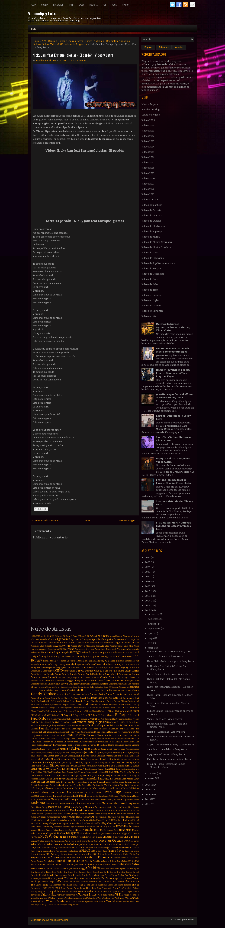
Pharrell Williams (124, 847)
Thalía (57, 881)
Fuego (124, 732)
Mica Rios (72, 820)
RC (48, 854)
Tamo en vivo (94, 878)
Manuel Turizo (93, 803)
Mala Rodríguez (109, 799)
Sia (102, 868)
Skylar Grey (73, 872)
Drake (75, 708)
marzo (151, 648)
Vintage (79, 898)
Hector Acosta (37, 745)
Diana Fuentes (42, 704)
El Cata (95, 711)
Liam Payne (74, 785)
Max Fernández (101, 817)
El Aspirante (69, 711)
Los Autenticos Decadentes (60, 788)
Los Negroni (46, 792)
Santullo (62, 864)
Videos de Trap (150, 289)
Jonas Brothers (59, 759)
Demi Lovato (76, 701)
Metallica (63, 820)
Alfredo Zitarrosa (78, 646)
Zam (32, 905)
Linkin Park (118, 785)
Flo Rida (43, 731)
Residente (105, 854)
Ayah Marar (49, 656)
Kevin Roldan (121, 769)
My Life (111, 826)
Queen (42, 854)
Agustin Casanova (114, 639)
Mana (62, 803)
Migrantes (55, 823)
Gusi (51, 742)
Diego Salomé (85, 704)
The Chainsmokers (106, 881)
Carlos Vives (55, 677)
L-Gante (100, 772)
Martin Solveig (101, 814)
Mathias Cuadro (39, 817)
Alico (98, 646)
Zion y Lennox (47, 904)
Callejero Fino (110, 671)
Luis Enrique (55, 796)
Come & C (107, 687)
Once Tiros (118, 837)
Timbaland (118, 885)
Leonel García (49, 785)
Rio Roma (115, 857)
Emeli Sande (36, 722)
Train (115, 888)
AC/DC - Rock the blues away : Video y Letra (170, 744)
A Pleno (74, 636)
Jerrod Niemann (114, 753)
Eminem (80, 722)
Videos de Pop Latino (153, 258)
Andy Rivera (106, 649)
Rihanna (103, 857)
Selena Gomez (46, 868)
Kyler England (67, 772)
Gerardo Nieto (95, 735)
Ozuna (117, 840)
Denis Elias (90, 701)
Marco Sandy (41, 807)
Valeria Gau (48, 894)
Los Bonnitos (81, 788)
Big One (58, 664)
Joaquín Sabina (96, 756)
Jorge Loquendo (87, 759)
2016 (148, 605)
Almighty (114, 646)
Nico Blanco (86, 833)
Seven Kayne (66, 868)
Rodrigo (40, 861)
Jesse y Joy (127, 752)
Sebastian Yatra (128, 864)
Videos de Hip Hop (152, 231)
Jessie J (136, 753)
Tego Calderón (42, 881)
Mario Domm (133, 807)
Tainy (75, 878)
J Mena (86, 749)
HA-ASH (112, 742)
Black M (90, 664)
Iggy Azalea (119, 745)
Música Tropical (150, 104)
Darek (76, 698)
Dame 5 (110, 694)
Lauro (40, 785)
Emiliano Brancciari (66, 722)
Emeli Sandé (46, 722)
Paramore (105, 844)
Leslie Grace (62, 785)
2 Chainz (58, 636)
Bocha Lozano (127, 664)
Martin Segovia (86, 813)
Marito (39, 810)
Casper (70, 677)
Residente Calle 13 (121, 854)
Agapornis (63, 639)
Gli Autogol (65, 739)
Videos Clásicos (150, 199)
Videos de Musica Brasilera (156, 247)
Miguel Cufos (68, 823)
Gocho (84, 738)
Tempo (51, 881)
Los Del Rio (130, 788)
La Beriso (125, 772)
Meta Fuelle (54, 820)
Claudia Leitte (66, 687)
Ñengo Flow (73, 904)
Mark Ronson (62, 810)
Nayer (96, 830)
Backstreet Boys (124, 656)
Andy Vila (116, 649)
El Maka (35, 715)
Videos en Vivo (149, 316)
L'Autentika (91, 772)
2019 (148, 591)
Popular (148, 47)
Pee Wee (101, 848)
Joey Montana (110, 756)
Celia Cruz (95, 677)
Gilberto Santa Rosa (46, 739)
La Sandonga (102, 778)
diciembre (153, 614)
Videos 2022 (148, 189)
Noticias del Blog (150, 109)
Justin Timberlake (68, 766)
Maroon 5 (104, 810)
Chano (40, 680)
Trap (71, 4)
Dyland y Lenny (108, 708)
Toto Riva (96, 888)
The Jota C (120, 881)
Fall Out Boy (127, 725)
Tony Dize (85, 888)
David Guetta (113, 697)
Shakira (93, 868)
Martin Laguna (43, 814)
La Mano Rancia (119, 775)
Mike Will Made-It (82, 823)
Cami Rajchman (38, 674)
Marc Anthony (123, 803)
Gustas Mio (58, 742)
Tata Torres (127, 878)
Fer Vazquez (113, 729)
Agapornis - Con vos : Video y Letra (166, 754)
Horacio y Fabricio (89, 745)
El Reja (121, 715)
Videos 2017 (148, 162)
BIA (69, 656)
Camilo (73, 674)
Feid (74, 729)
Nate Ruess (69, 830)
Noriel (82, 837)
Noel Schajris (70, 836)
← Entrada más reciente (45, 520)
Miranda (118, 823)
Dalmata (85, 694)
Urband (82, 891)
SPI (129, 861)
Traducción (107, 888)
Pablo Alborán (38, 844)
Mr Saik (96, 827)
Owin (95, 841)
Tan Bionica (107, 878)
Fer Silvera (103, 729)
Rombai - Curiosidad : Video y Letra (166, 731)
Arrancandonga (97, 652)
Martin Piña (56, 813)
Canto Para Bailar (101, 674)
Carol (64, 677)
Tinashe (127, 885)
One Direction (131, 836)
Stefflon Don (123, 875)
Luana (98, 792)
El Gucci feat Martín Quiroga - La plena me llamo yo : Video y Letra (174, 525)
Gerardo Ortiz (110, 735)
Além (131, 646)
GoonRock (110, 739)
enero (151, 778)
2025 (148, 562)
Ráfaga (125, 861)
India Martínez (38, 749)
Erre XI (120, 722)
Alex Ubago (114, 642)
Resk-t (136, 854)
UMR (58, 891)
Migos (47, 823)
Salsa (81, 4)
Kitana (54, 772)
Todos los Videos (151, 114)
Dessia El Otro (121, 701)
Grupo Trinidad (42, 742)
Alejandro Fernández (48, 642)
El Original (66, 715)
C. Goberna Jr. (46, 671)
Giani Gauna (123, 735)
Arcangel (75, 652)
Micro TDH (40, 823)
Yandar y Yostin (98, 901)
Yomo (131, 901)
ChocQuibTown (131, 680)
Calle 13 (98, 670)
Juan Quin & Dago (64, 762)
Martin (129, 810)
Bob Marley (115, 664)
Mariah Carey (77, 807)
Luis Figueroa (67, 796)
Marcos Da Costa (59, 807)
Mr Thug (103, 827)
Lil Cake (82, 785)
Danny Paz (69, 698)
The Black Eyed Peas (88, 881)
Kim (49, 772)
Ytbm (136, 901)
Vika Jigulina (70, 898)
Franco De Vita (68, 732)
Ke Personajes (70, 769)
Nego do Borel (112, 830)
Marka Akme (78, 810)
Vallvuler (61, 895)
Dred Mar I (82, 708)
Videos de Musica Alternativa (157, 242)
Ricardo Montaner (70, 857)
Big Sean (66, 664)
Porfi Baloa (102, 851)
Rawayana (72, 854)
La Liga (108, 775)
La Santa (115, 779)
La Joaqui (74, 775)
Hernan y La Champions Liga (57, 745)
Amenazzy (42, 649)
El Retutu (132, 715)
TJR (71, 878)
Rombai (60, 861)
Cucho (89, 690)
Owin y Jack (105, 841)
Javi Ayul (54, 753)
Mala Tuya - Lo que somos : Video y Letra (169, 759)
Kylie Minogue (80, 772)
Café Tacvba (69, 671)
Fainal (118, 725)
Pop (105, 4)
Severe (75, 868)
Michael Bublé (108, 820)
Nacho (128, 826)
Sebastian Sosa (95, 864)
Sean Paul (84, 864)
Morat (89, 826)
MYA (120, 796)
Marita (33, 810)
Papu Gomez (94, 844)
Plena (33, 4)
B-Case (65, 656)
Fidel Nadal (129, 729)
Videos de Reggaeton (76, 44)
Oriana (34, 841)
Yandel (110, 901)
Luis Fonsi (79, 795)
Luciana (35, 796)
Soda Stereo (110, 872)
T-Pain (61, 878)
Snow (100, 872)
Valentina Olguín (125, 891)
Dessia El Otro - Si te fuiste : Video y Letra (169, 651)
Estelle (125, 722)
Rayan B (81, 854)
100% (33, 636)
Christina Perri (115, 684)
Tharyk (65, 881)
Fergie (122, 729)
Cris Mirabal (40, 690)
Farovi (35, 729)
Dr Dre (60, 708)
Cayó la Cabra (78, 677)
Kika (45, 772)
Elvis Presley (133, 719)
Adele (44, 639)
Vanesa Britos (87, 894)
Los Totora (88, 792)
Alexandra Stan (37, 646)
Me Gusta (35, 820)
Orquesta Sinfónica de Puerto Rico (59, 841)
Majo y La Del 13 (61, 799)
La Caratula (134, 772)
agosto (152, 633)
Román (88, 861)
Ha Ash (119, 742)
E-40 (118, 708)
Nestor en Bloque (44, 833)
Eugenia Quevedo (54, 725)
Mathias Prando (53, 817)
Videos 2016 (148, 157)
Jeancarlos (79, 753)
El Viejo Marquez (80, 719)
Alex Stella (104, 642)
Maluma (38, 803)
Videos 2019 (148, 173)
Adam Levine (36, 639)
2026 (148, 557)
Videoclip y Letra (42, 13)
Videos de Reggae (151, 268)
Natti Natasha (84, 829)
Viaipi (126, 895)
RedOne (89, 854)
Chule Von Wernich (130, 684)
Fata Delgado (55, 729)
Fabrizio (111, 725)
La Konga (89, 775)
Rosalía (106, 861)
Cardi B (114, 674)
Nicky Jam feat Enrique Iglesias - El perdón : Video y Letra (73, 55)
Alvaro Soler (123, 646)
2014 (148, 785)
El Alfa (45, 711)
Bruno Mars (90, 667)
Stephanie (134, 875)
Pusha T (34, 854)
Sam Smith (46, 864)
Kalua (89, 766)
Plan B (94, 851)
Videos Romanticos (152, 205)
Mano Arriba (73, 803)
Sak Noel (135, 861)
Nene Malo (125, 830)
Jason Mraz (46, 753)
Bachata (93, 4)
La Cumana (46, 775)
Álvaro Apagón (61, 905)
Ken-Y (82, 769)
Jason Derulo (36, 753)
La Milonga (132, 775)
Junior (38, 766)
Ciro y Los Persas (53, 687)
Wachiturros (108, 898)
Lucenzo (135, 792)
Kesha (111, 769)
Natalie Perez (58, 830)
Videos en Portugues (152, 311)
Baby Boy (85, 656)
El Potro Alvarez (106, 715)
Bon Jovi (35, 667)
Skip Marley (57, 872)
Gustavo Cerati (71, 742)
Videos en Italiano (151, 305)
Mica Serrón (84, 820)
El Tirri (58, 719)
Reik (96, 854)
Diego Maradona (68, 704)
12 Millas (39, 636)
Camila (50, 674)
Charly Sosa (80, 680)
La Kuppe (99, 775)
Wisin (41, 901)
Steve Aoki (45, 878)
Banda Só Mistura (68, 661)
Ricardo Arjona (49, 857)
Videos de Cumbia (151, 220)
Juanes (77, 762)
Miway (49, 826)
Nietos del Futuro (113, 833)
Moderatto (58, 827)
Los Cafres (93, 788)
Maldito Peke (133, 799)
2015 (44, 41)
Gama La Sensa (49, 735)
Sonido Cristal (38, 875)
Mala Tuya (122, 799)
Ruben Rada (115, 861)
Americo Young (65, 649)
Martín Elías (133, 813)
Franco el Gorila (93, 732)
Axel (41, 656)
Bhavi (51, 664)
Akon (127, 639)
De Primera (55, 701)
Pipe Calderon (61, 851)
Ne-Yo (103, 830)
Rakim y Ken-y (59, 854)
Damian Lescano (124, 694)
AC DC (86, 636)
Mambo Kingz (52, 803)
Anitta (41, 652)
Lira (127, 785)
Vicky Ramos (37, 898)
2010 (148, 804)
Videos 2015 (56, 44)
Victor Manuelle (57, 898)
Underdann (74, 891)
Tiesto (110, 885)
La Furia (65, 775)
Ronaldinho (98, 861)
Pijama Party (49, 851)
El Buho (88, 711)
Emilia (55, 722)
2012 (147, 794)
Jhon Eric (59, 756)
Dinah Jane (99, 704)
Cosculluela (133, 687)
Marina (124, 807)
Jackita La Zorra (98, 749)
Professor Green (132, 851)
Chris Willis (85, 684)
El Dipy (111, 711)
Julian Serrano (112, 762)
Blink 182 (98, 664)
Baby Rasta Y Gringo (99, 656)
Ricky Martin (89, 857)
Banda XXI (82, 661)
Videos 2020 (148, 178)
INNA (99, 745)
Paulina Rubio (64, 847)
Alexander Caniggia (129, 642)
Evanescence (77, 725)
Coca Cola (89, 687)
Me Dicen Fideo (132, 817)
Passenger (134, 844)
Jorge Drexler (74, 759)
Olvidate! (107, 836)
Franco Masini (81, 732)
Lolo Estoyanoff (39, 788)
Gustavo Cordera (87, 742)
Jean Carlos (70, 753)
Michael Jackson (123, 820)
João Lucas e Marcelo (125, 759)
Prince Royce (116, 850)
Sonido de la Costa (78, 875)
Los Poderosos (77, 792)
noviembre (154, 619)
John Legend (129, 756)
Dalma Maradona (74, 694)
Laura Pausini (125, 782)
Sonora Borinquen (96, 875)
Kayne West (56, 769)
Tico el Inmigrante (99, 885)
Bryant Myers (115, 667)
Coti (32, 690)
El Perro (84, 715)
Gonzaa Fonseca (97, 738)
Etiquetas (164, 47)
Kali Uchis (82, 766)
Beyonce (44, 664)
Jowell (97, 759)
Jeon (105, 753)
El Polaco (93, 715)
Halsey (125, 742)
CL (53, 671)
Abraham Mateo (131, 636)
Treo (121, 888)
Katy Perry (43, 769)
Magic (36, 799)
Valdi (105, 891)
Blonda (106, 664)
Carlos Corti (43, 677)
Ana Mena (90, 649)
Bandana (93, 661)
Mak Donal (90, 799)
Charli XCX (49, 681)
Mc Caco (121, 817)
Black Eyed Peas (79, 664)
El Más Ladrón (54, 715)
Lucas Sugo (111, 792)
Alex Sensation (92, 642)
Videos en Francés (152, 295)
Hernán (76, 745)
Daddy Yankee (43, 694)
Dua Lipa (91, 708)
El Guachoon (121, 711)
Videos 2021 (148, 183)
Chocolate (35, 684)
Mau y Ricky (82, 817)
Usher (90, 891)
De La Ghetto (43, 701)
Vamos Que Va (71, 895)
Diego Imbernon (55, 704)
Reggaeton (58, 4)
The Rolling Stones (70, 885)
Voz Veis (97, 898)
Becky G (102, 660)
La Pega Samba (77, 779)
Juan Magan (49, 762)
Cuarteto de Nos (76, 690)
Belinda (111, 661)
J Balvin (75, 748)
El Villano (92, 719)
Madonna (128, 796)
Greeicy (118, 739)
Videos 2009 (148, 120)
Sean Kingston (72, 864)
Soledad (121, 872)
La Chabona (36, 775)
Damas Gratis (97, 694)
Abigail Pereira (116, 636)
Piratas (71, 851)
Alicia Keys (90, 646)
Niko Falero (133, 833)
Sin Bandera (36, 872)
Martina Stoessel (117, 813)
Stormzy (53, 878)
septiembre (154, 628)
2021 (147, 581)
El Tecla (52, 719)
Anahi (97, 649)
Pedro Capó (92, 847)
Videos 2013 (148, 141)
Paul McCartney (49, 847)
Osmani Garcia (86, 841)
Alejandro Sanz (67, 642)
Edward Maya (36, 711)
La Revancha (88, 779)
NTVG (120, 826)
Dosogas (52, 707)
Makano (99, 799)
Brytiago (125, 667)
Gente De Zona (76, 735)
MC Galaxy (113, 796)
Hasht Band (134, 742)
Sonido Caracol (132, 872)
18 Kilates (49, 636)
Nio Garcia (35, 837)
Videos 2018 (148, 167)
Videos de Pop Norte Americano (159, 263)
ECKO (123, 707)
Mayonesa (112, 817)
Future (130, 732)
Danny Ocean (57, 698)
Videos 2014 (148, 146)
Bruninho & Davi (76, 667)
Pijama (39, 851)
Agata (88, 639)
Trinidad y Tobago (131, 888)
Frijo (119, 732)
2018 (148, 596)
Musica (88, 41)
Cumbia (44, 4)
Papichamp (82, 844)
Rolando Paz (49, 861)
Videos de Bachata (151, 210)
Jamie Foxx (125, 749)
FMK (85, 725)
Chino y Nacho (113, 680)
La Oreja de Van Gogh (60, 779)
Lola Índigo (134, 785)
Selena (34, 868)
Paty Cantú (36, 847)
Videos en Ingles (150, 300)
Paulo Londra (78, 847)
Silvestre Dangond (117, 868)
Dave (89, 698)
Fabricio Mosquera (97, 725)
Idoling (111, 745)
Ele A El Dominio (105, 719)
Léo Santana (98, 796)
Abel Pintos (104, 636)
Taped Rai (118, 878)
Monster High (68, 827)
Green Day (126, 739)
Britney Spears (60, 667)
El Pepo (76, 715)
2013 (147, 789)
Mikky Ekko (95, 823)
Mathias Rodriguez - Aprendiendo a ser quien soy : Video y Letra (173, 327)
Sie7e (106, 868)
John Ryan (42, 759)
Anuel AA (50, 652)
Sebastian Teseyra (110, 864)
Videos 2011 (148, 130)
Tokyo (63, 888)
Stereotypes (36, 878)
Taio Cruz (83, 878)
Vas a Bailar (103, 895)
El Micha (43, 715)
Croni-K (63, 690)
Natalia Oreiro (45, 830)
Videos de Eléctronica (153, 226)
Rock (114, 4)
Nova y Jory (90, 837)
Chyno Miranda (38, 687)
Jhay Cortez (48, 756)
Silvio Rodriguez (132, 868)
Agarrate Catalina (78, 639)
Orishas (40, 841)
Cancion (52, 41)
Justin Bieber (50, 765)
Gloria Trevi (75, 739)
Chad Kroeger (122, 677)
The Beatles (74, 881)
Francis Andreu (55, 732)
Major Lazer (78, 799)
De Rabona (64, 701)
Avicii (132, 652)
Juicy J (102, 762)
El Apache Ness (55, 711)
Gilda (58, 739)
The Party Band (39, 884)
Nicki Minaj (59, 833)
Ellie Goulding (118, 719)
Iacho (105, 745)
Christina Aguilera (99, 684)
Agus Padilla (97, 639)
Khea (129, 769)
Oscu (77, 841)
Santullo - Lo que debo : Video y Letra (167, 749)
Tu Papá (51, 891)
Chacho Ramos (108, 677)
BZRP (78, 656)
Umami (65, 891)
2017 (148, 600)
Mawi (91, 816)
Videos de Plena (150, 252)
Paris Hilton (116, 844)
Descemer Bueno (104, 701)
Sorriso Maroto (111, 875)
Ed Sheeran (132, 707)
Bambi (46, 661)
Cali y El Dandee (85, 670)
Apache (59, 652)
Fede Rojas (66, 729)
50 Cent (67, 636)
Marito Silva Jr (49, 810)
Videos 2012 (148, 136)
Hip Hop (125, 4)
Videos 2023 (148, 194)
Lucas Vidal (126, 792)
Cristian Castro (52, 690)
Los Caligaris (103, 788)
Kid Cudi (39, 772)
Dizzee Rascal (116, 704)
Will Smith (119, 898)
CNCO (59, 670)
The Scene (84, 885)
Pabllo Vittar (133, 841)
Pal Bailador (69, 844)
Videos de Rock (150, 279)
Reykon (35, 857)
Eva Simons (67, 725)
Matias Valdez (68, 816)
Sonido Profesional (57, 875)
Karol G (128, 765)
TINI (66, 878)
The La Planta (132, 881)
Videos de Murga (151, 236)
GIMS (136, 732)
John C (120, 756)
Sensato (57, 868)
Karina (121, 766)
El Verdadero (67, 719)
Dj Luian (133, 704)
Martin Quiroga (71, 813)
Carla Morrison (125, 674)
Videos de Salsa (150, 284)
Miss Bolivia (129, 823)
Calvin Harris (132, 670)
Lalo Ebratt (61, 782)
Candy (89, 674)
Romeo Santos (75, 861)
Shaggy (82, 868)
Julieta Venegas (126, 762)
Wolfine (81, 901)
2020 (148, 586)
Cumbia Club (98, 690)
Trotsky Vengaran (38, 891)
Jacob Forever (113, 749)
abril (150, 643)
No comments (78, 60)
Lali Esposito (48, 782)
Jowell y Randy (108, 759)
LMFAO (117, 772)
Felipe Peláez (93, 729)
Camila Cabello (62, 674)
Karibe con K (110, 765)
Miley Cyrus (107, 823)
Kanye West (97, 766)
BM (73, 656)
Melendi (44, 820)
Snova (95, 872)
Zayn (37, 905)
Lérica (105, 796)
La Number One (43, 779)
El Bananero (80, 711)
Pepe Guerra (110, 848)
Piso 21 (77, 851)
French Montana (109, 732)
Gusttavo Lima (102, 742)
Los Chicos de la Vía (117, 788)
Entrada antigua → (128, 520)
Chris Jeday (74, 684)
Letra (80, 41)
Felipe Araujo (81, 729)
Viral (85, 898)
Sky (65, 872)
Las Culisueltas (100, 782)
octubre (152, 624)
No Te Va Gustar (51, 836)
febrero (152, 773)
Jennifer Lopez (93, 752)
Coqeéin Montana (119, 687)
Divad (107, 704)
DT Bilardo (133, 690)
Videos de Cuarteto (152, 215)
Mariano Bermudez (95, 807)
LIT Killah (109, 772)
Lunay (89, 796)
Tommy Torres (73, 888)
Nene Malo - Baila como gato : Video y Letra (170, 661)
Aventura (124, 652)
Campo (81, 674)
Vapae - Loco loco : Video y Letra (164, 719)
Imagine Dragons (132, 745)
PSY (126, 841)
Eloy (126, 719)
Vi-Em (119, 894)
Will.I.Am (129, 898)
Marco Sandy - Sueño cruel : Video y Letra (169, 674)
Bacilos (112, 656)
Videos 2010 (148, 125)
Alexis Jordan (50, 646)
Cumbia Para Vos (113, 690)
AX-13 (93, 635)
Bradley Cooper (45, 667)
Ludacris (44, 796)
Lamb (80, 782)
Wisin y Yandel (56, 901)
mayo (151, 638)
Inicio (33, 28)
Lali (38, 782)
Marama (107, 803)
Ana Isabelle (80, 649)
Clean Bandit (78, 687)
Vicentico (134, 895)
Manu (83, 803)
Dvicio (98, 707)
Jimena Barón (81, 755)
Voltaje (90, 898)
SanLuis (54, 864)
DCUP (124, 690)
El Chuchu (102, 711)
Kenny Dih (103, 769)
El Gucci (133, 711)
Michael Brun (96, 820)
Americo (52, 649)
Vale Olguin (113, 891)
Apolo (66, 652)
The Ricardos (55, 885)
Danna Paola (44, 698)
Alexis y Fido (63, 645)
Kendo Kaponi (91, 769)
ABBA (80, 636)
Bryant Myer (103, 667)
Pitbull (85, 850)
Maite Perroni (44, 799)
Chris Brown (61, 683)
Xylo (87, 901)
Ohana (99, 837)
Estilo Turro (134, 722)
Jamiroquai (134, 749)
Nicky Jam (99, 41)
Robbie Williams (127, 858)
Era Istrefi (112, 722)
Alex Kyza (80, 642)
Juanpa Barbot (88, 762)
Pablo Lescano (55, 844)
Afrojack (51, 639)
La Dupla (57, 775)
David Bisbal (97, 698)
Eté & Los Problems (39, 725)
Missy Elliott (41, 827)
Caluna (120, 671)
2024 (148, 567)
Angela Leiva (127, 649)
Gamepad (61, 735)
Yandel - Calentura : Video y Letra (165, 656)
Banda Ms (54, 661)
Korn (59, 772)
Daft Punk (61, 694)
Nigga (124, 833)
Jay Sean (62, 753)
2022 (148, 576)
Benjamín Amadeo (124, 661)
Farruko (44, 728)
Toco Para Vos (50, 888)
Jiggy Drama (68, 756)
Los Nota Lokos (62, 792)
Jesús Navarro (36, 756)
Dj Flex (125, 704)
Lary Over (87, 782)
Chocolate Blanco (46, 684)
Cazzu (87, 677)
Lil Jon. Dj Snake (94, 785)
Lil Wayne (106, 785)
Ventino (111, 895)
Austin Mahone (113, 652)
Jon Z (49, 759)
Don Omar (41, 707)
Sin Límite (47, 872)
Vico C (46, 898)
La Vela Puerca (126, 779)
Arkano (85, 652)
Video (46, 44)
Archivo (179, 47)
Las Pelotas (113, 782)
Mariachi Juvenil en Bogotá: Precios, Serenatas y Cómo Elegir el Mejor (173, 372)
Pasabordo (125, 844)
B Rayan (57, 656)
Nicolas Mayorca (99, 833)
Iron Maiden (52, 749)
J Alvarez (63, 749)
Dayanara (127, 698)
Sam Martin (36, 864)
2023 (148, 572)
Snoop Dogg (85, 872)
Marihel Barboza (114, 807)
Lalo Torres (72, 782)
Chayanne (91, 680)
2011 (147, 799)
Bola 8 (136, 664)
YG (90, 901)
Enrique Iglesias (67, 41)
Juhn (97, 762)
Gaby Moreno (36, 735)
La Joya (82, 775)
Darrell (82, 698)
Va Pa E (98, 891)
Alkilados (104, 646)
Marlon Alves (93, 810)
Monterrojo (80, 826)
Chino (100, 681)
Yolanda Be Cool (122, 901)
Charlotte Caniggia (64, 680)
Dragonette (67, 708)
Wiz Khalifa (71, 901)
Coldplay (99, 687)
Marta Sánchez (118, 810)
